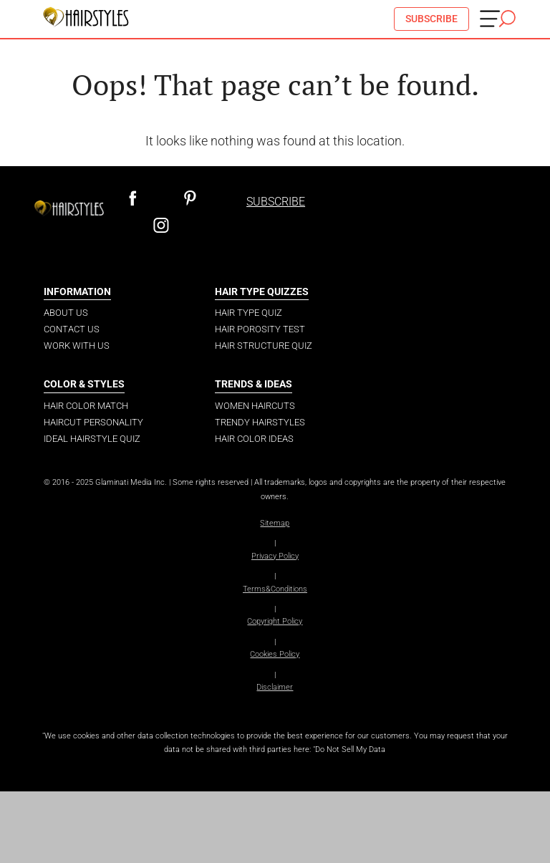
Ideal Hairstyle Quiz (92, 438)
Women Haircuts (255, 405)
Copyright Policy (274, 621)
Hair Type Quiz (248, 312)
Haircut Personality (93, 422)
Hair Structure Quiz (263, 345)
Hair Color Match (86, 405)
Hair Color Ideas (254, 438)
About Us (66, 312)
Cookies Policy (274, 654)
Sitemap (274, 523)
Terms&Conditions (275, 589)
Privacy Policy (275, 556)
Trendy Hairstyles (260, 422)
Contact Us (72, 329)
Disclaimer (274, 687)
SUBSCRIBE (431, 18)
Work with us (77, 345)
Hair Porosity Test (260, 329)
